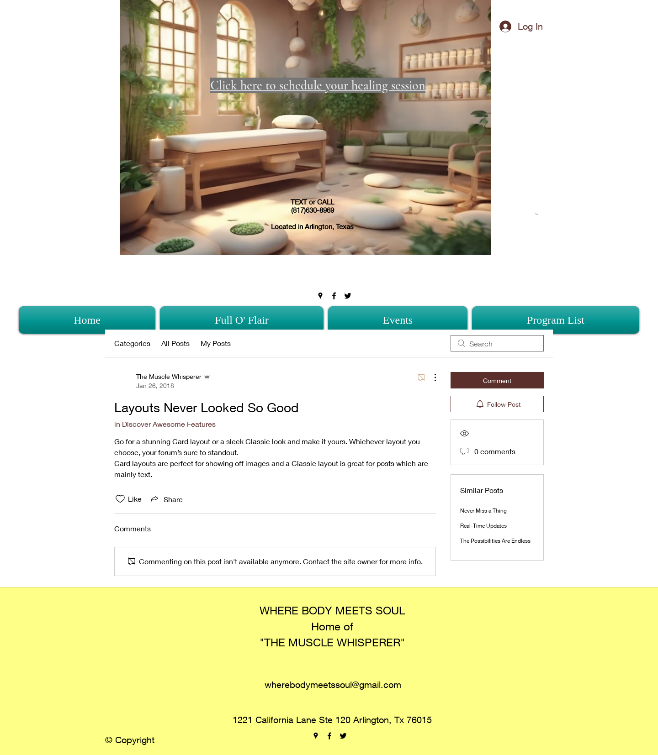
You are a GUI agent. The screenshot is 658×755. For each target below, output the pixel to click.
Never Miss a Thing (483, 510)
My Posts (216, 343)
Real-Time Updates (483, 525)
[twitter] (347, 295)
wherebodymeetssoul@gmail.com (333, 684)
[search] (497, 343)
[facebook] (334, 295)
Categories (132, 343)
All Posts (175, 343)
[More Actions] (430, 377)
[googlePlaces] (320, 295)
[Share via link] (166, 498)
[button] (536, 214)
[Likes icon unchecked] (120, 498)
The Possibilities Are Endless (495, 540)
